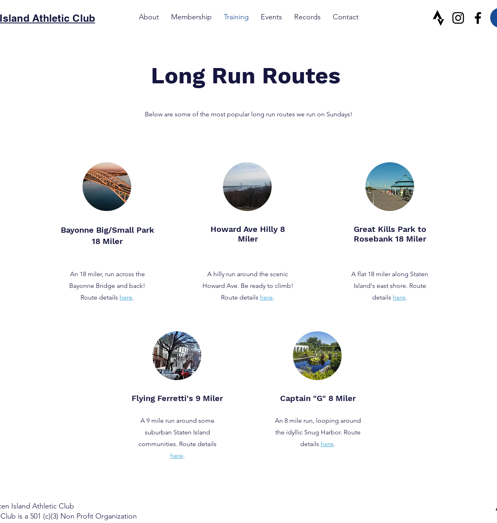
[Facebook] (478, 18)
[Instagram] (458, 18)
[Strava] (438, 18)
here (126, 297)
